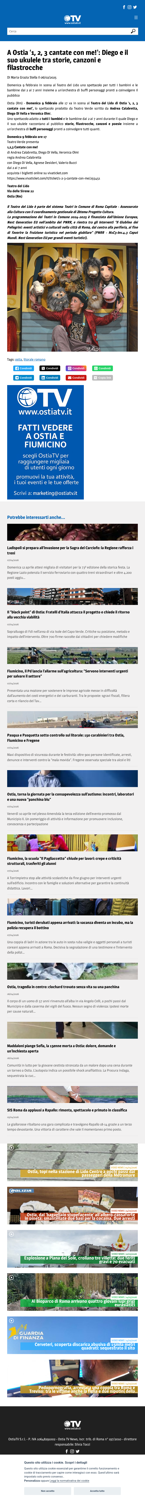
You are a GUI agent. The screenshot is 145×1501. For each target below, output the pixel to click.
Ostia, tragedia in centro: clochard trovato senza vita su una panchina (63, 987)
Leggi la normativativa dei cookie (69, 1480)
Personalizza (32, 1480)
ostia (18, 359)
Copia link (102, 377)
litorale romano (34, 359)
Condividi (23, 368)
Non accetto (47, 1491)
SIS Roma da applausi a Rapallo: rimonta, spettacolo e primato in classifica (67, 1110)
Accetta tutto (97, 1491)
